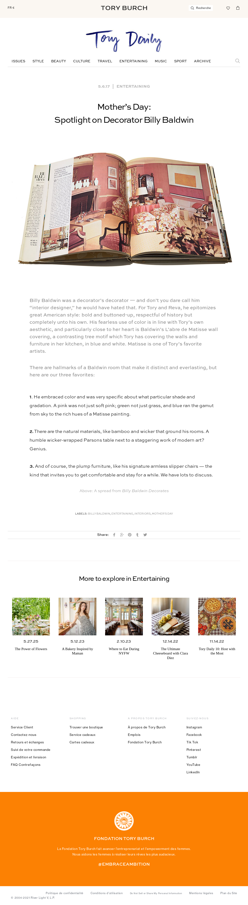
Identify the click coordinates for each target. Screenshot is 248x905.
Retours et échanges (27, 742)
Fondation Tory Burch (145, 742)
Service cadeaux (83, 735)
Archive (202, 61)
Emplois (134, 735)
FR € (11, 7)
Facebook (194, 735)
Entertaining (133, 61)
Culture (81, 61)
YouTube (193, 765)
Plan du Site (228, 893)
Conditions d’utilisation (107, 893)
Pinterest (193, 750)
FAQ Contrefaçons (25, 765)
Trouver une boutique (86, 727)
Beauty (58, 61)
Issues (18, 61)
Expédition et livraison (28, 757)
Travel (105, 61)
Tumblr (191, 757)
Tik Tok (192, 742)
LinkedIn (193, 772)
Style (38, 61)
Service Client (22, 727)
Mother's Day (162, 514)
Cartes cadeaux (82, 742)
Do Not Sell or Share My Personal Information (156, 893)
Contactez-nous (23, 735)
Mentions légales (201, 893)
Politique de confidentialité (64, 893)
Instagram (194, 727)
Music (161, 61)
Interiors (142, 514)
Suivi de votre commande (31, 750)
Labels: (81, 514)
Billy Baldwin (99, 514)
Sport (180, 61)
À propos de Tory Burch (146, 727)
